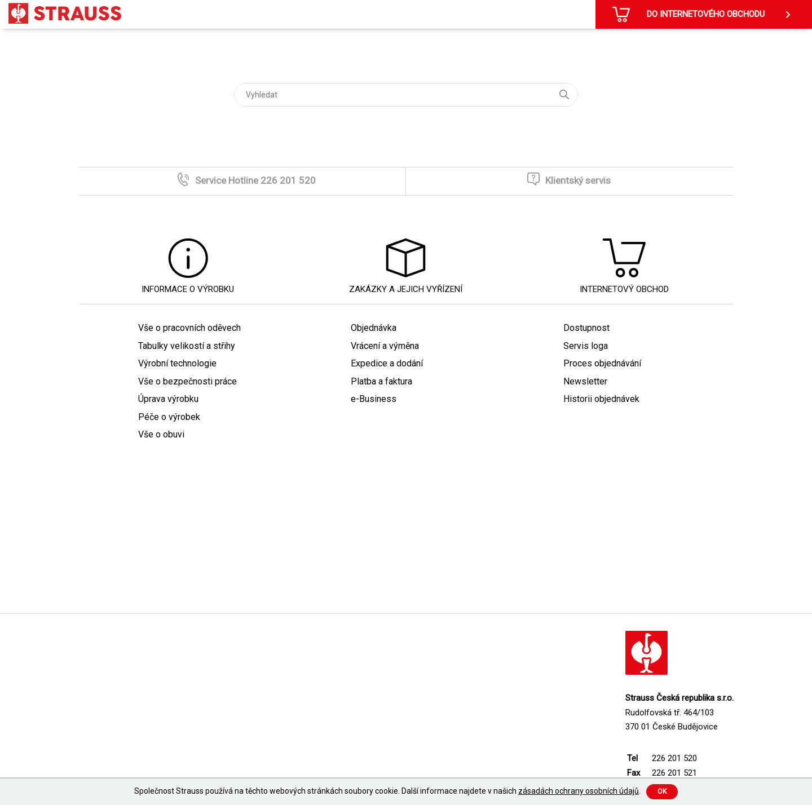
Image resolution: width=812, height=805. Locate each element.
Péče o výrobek (169, 417)
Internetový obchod (624, 289)
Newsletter (585, 381)
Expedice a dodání (387, 363)
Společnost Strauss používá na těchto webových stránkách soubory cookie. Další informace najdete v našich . (387, 790)
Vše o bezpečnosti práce (187, 381)
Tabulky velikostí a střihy (186, 345)
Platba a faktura (381, 381)
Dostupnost (586, 327)
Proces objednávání (602, 363)
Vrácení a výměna (385, 345)
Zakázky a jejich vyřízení (405, 289)
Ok (662, 791)
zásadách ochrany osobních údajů (578, 790)
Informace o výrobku (188, 289)
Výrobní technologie (177, 363)
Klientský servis (578, 180)
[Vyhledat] (406, 94)
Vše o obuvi (161, 434)
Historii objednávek (601, 398)
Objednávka (373, 327)
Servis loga (585, 345)
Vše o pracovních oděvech (189, 327)
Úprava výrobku (168, 398)
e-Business (373, 398)
